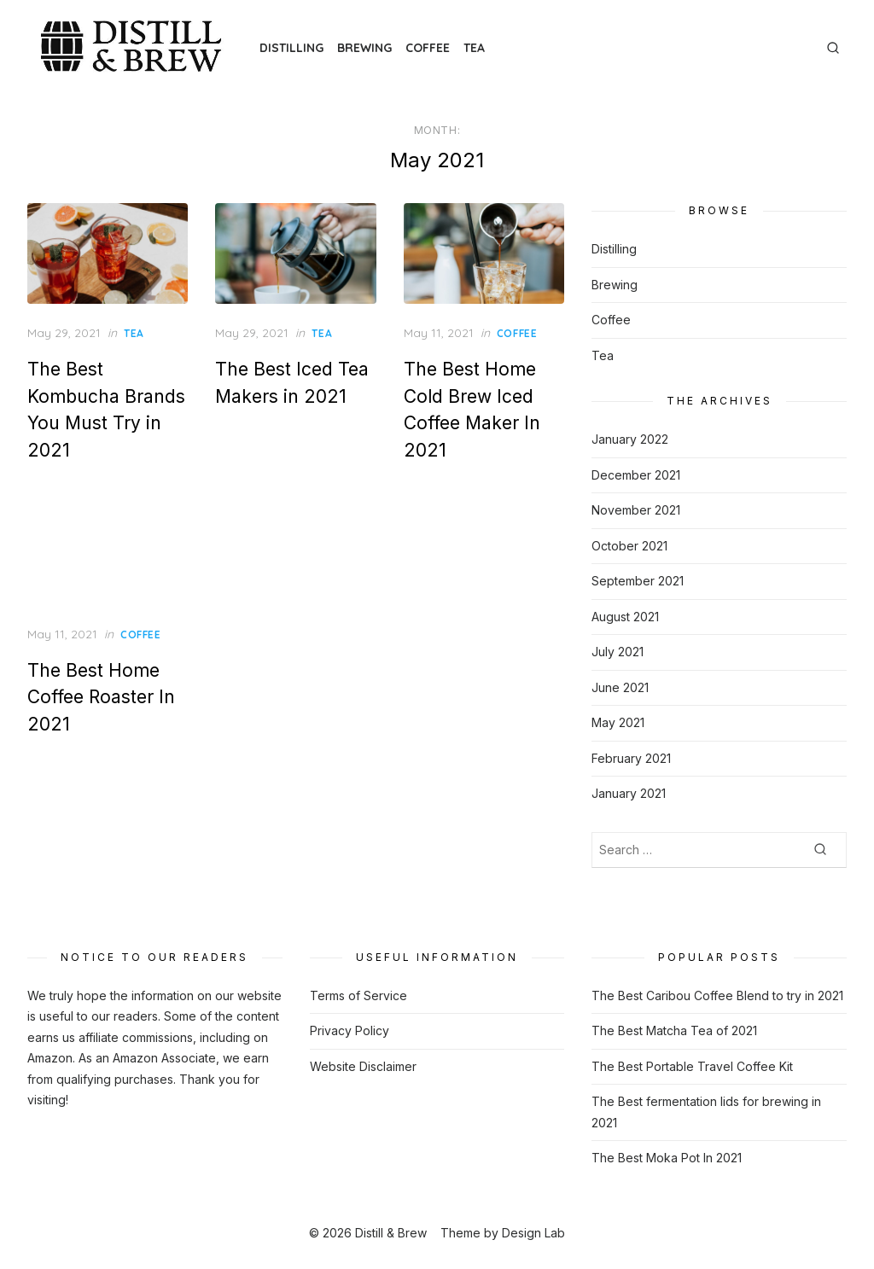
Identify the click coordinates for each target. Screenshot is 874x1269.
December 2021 (635, 475)
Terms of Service (358, 995)
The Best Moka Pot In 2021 (666, 1157)
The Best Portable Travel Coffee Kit (692, 1066)
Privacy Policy (349, 1030)
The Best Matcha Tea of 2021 (674, 1030)
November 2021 (635, 510)
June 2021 (620, 687)
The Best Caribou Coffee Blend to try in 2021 (717, 995)
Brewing (364, 47)
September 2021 (637, 580)
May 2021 (617, 722)
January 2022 (629, 439)
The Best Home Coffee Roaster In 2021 (101, 697)
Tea (474, 47)
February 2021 (631, 758)
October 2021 (629, 545)
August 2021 (625, 616)
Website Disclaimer (363, 1066)
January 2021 (628, 793)
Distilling (291, 47)
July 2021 (617, 651)
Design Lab (533, 1232)
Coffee (427, 47)
